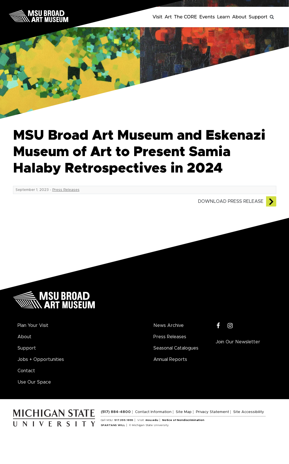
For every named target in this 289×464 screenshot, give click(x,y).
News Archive (168, 325)
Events (207, 17)
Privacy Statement (212, 412)
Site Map (184, 412)
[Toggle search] (272, 17)
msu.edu (151, 420)
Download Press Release (231, 201)
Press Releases (66, 190)
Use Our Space (34, 382)
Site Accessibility (248, 412)
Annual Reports (170, 359)
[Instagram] (230, 326)
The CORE (185, 17)
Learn (223, 17)
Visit (157, 17)
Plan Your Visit (33, 325)
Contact (26, 371)
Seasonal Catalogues (175, 348)
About (239, 17)
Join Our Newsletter (238, 342)
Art (168, 17)
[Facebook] (218, 326)
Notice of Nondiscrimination (183, 420)
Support (258, 17)
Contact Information (153, 412)
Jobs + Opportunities (41, 359)
